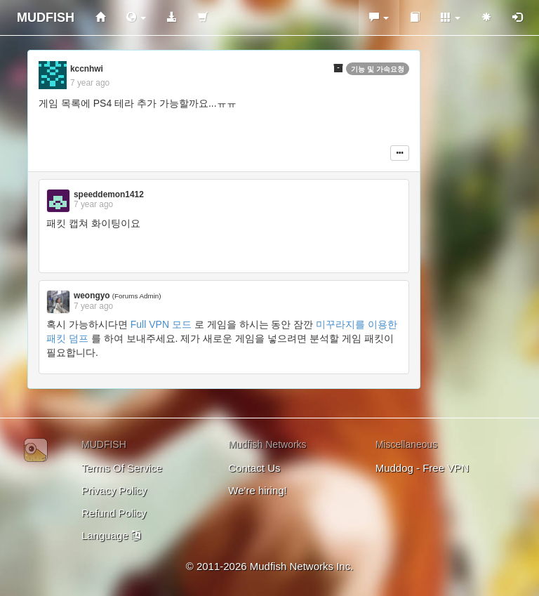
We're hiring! (257, 490)
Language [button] (110, 535)
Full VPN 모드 (161, 324)
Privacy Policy (114, 490)
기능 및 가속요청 (377, 69)
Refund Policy (114, 513)
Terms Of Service (121, 468)
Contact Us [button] (254, 468)
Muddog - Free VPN (422, 468)
